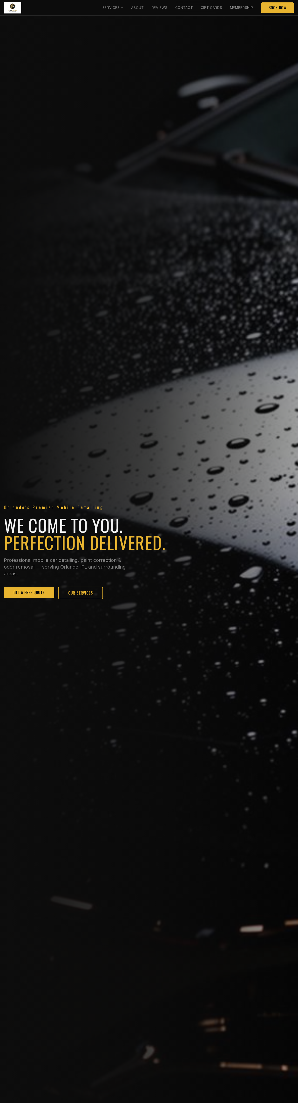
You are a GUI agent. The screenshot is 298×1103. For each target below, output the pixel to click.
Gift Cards (211, 8)
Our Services (80, 593)
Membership (241, 8)
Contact (184, 8)
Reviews (160, 8)
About (137, 8)
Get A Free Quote (29, 592)
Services (113, 8)
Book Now (277, 8)
